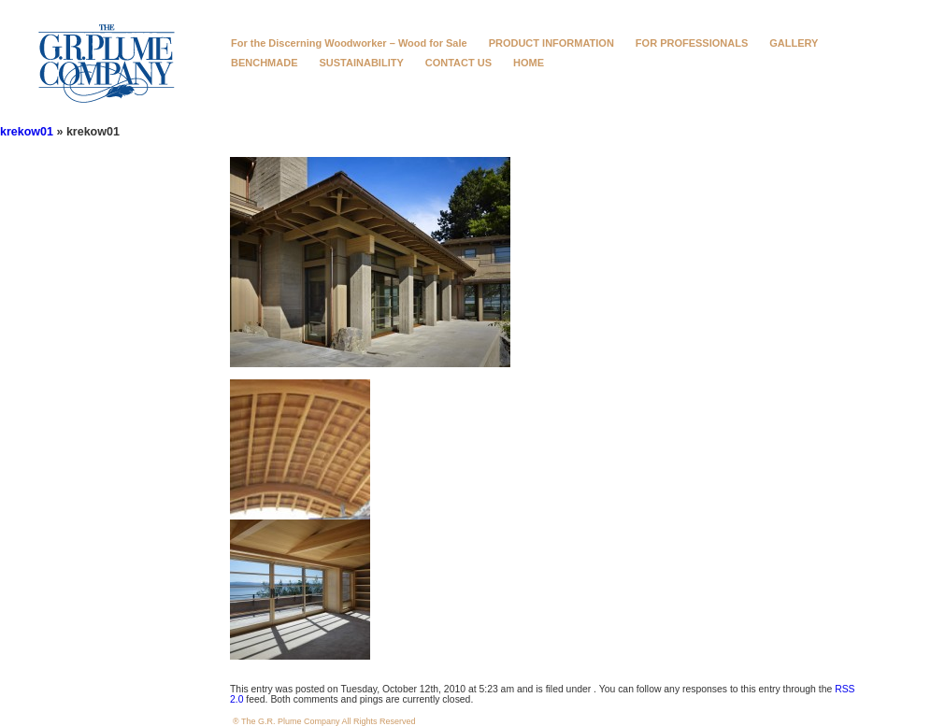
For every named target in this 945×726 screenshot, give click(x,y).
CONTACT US (458, 62)
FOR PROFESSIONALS (692, 43)
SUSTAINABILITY (362, 62)
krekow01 (26, 131)
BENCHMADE (264, 62)
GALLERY (793, 43)
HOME (528, 62)
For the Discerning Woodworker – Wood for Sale (349, 43)
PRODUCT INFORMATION (551, 43)
